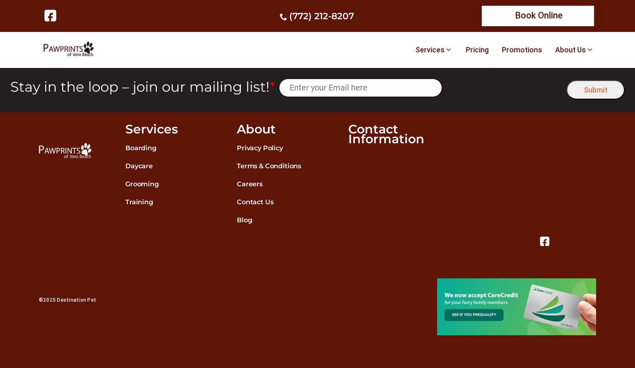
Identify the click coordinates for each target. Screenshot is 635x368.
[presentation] (504, 88)
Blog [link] (244, 220)
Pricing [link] (477, 50)
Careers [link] (250, 184)
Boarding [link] (140, 148)
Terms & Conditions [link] (269, 166)
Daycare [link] (139, 166)
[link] (52, 15)
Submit (596, 90)
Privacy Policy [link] (260, 148)
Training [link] (139, 202)
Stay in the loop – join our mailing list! (142, 87)
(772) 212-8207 (321, 16)
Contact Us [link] (255, 202)
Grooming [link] (142, 184)
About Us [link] (570, 50)
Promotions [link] (522, 50)
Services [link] (429, 50)
